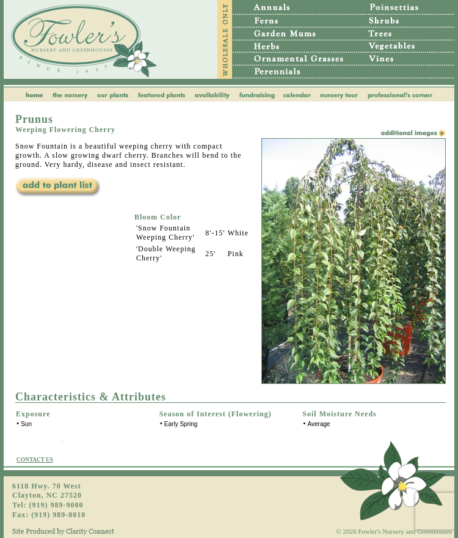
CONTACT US (34, 460)
